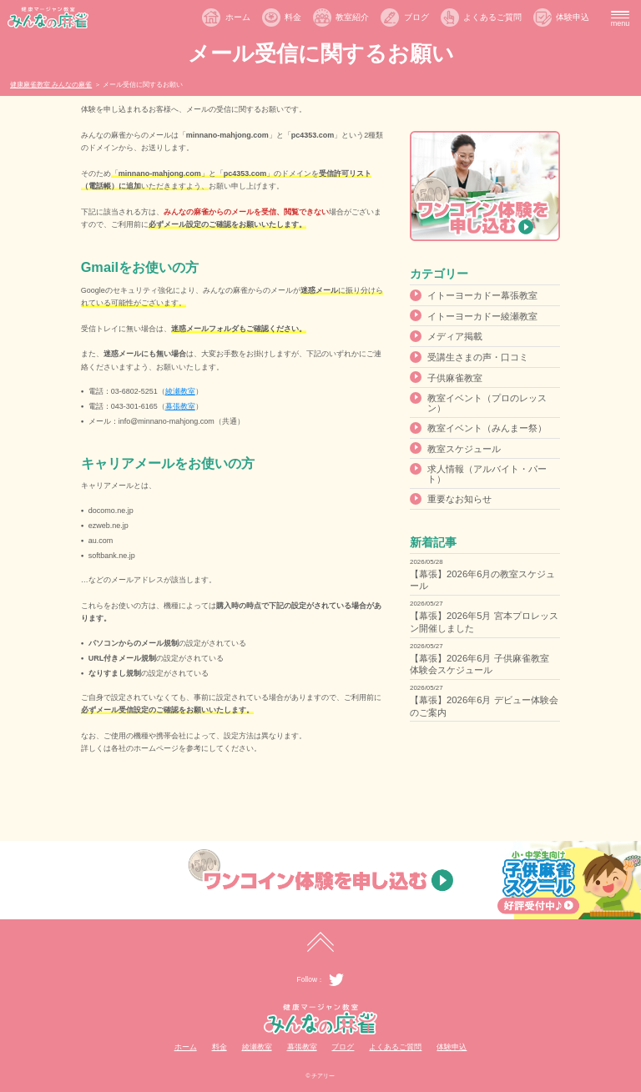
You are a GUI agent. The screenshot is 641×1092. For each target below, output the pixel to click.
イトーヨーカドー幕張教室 (482, 295)
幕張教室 (180, 406)
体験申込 (572, 17)
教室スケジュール (464, 449)
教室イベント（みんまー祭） (487, 428)
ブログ (416, 17)
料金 (293, 17)
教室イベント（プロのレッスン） (487, 402)
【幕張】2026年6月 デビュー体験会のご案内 (484, 706)
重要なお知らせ (459, 499)
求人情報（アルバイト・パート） (487, 473)
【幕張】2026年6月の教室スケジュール (482, 580)
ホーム (237, 17)
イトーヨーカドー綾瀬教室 (482, 316)
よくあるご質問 (492, 17)
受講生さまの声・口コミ (477, 357)
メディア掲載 (454, 336)
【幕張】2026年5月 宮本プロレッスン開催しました (484, 622)
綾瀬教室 (180, 391)
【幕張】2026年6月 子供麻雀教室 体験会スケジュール (479, 664)
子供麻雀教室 (454, 378)
